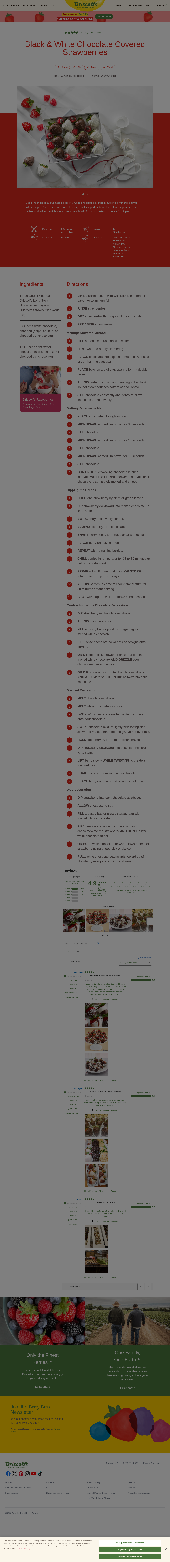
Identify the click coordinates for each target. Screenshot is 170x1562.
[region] (85, 1549)
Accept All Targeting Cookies (130, 1556)
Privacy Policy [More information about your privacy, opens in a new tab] (24, 1549)
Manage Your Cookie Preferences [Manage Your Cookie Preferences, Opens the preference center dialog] (130, 1543)
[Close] (166, 1549)
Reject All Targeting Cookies (130, 1550)
